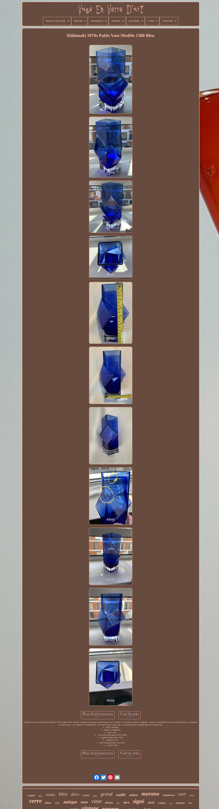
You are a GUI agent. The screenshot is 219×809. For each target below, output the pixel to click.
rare (84, 802)
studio (50, 794)
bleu (63, 794)
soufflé (121, 795)
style (57, 802)
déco (75, 794)
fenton (109, 802)
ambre (133, 795)
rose (170, 803)
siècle (151, 802)
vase (96, 801)
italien (95, 796)
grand (106, 794)
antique (70, 802)
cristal (86, 795)
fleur (41, 796)
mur (118, 803)
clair (191, 795)
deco (126, 802)
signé (138, 801)
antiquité (31, 795)
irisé (190, 803)
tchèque (162, 803)
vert (182, 794)
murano (150, 794)
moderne (180, 803)
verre (35, 801)
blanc (48, 802)
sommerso (169, 795)
